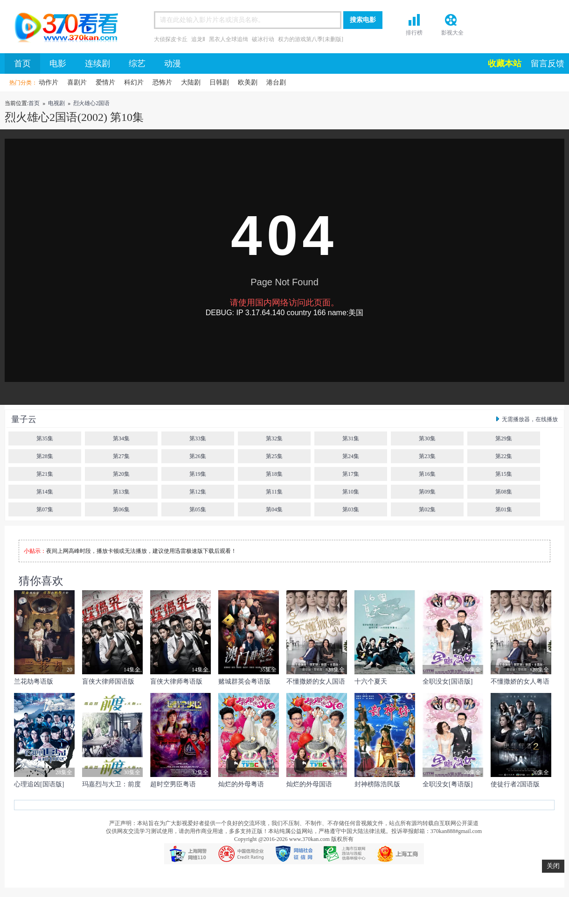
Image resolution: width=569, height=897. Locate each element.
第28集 (44, 456)
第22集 (503, 456)
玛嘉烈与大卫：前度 (111, 784)
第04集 (274, 509)
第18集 (274, 474)
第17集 (350, 474)
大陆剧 (191, 82)
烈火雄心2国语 (91, 103)
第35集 (44, 438)
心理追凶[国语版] (39, 784)
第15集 (503, 474)
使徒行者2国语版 (515, 784)
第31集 (350, 438)
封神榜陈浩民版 (377, 784)
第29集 (503, 438)
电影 (57, 63)
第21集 (44, 474)
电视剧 (56, 103)
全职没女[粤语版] (447, 784)
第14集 (44, 491)
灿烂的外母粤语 (241, 784)
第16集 (427, 474)
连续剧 (97, 63)
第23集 (427, 456)
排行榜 (414, 32)
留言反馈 (547, 63)
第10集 (350, 491)
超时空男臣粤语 (173, 784)
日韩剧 (219, 82)
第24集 (350, 456)
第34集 (121, 438)
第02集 (427, 509)
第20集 (121, 474)
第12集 (197, 491)
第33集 (197, 438)
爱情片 (105, 82)
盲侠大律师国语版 (108, 681)
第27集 (121, 456)
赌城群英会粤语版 (244, 681)
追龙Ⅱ (198, 39)
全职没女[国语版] (447, 681)
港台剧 (276, 82)
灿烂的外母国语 (309, 784)
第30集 (427, 438)
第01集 (503, 509)
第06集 (121, 509)
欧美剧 (247, 82)
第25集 (274, 456)
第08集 (503, 491)
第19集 (197, 474)
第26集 (197, 456)
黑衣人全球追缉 (228, 39)
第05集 (197, 509)
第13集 (121, 491)
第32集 (274, 438)
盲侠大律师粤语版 (176, 681)
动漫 (172, 63)
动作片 (48, 82)
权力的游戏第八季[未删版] (310, 39)
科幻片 (134, 82)
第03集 (350, 509)
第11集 (274, 491)
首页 (63, 29)
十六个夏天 (370, 681)
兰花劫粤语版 (33, 681)
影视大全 (452, 32)
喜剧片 (77, 82)
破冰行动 (263, 39)
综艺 (137, 63)
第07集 (44, 509)
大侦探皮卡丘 (170, 39)
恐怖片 (162, 82)
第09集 (427, 491)
